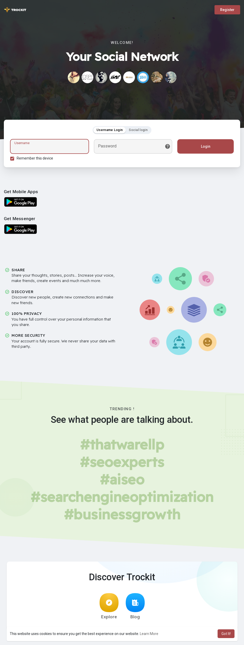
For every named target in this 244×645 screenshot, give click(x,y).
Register (227, 10)
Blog (135, 606)
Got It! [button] (226, 634)
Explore (109, 606)
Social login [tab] (138, 130)
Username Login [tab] (109, 130)
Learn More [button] (149, 634)
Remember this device (35, 158)
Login (205, 146)
